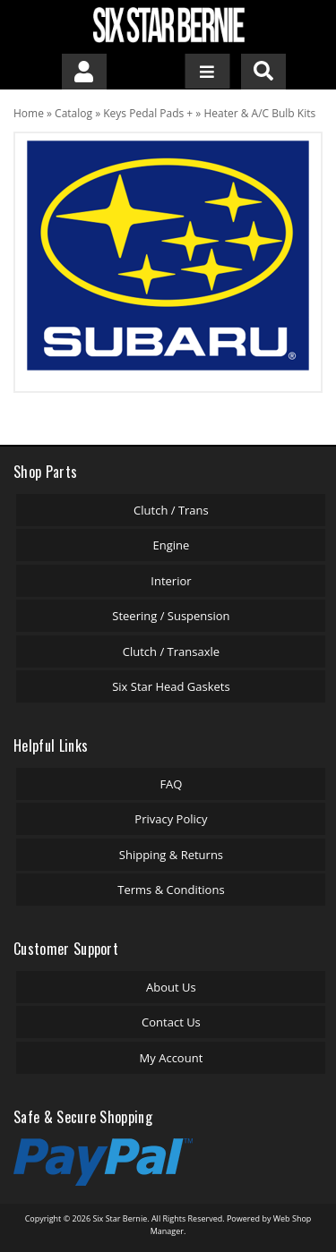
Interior (171, 581)
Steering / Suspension (170, 616)
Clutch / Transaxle (171, 651)
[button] (263, 71)
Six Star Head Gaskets (171, 686)
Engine (171, 545)
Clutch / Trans (171, 510)
